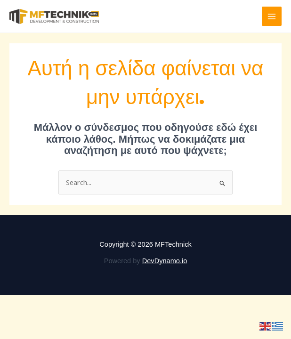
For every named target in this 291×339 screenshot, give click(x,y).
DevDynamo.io (164, 261)
